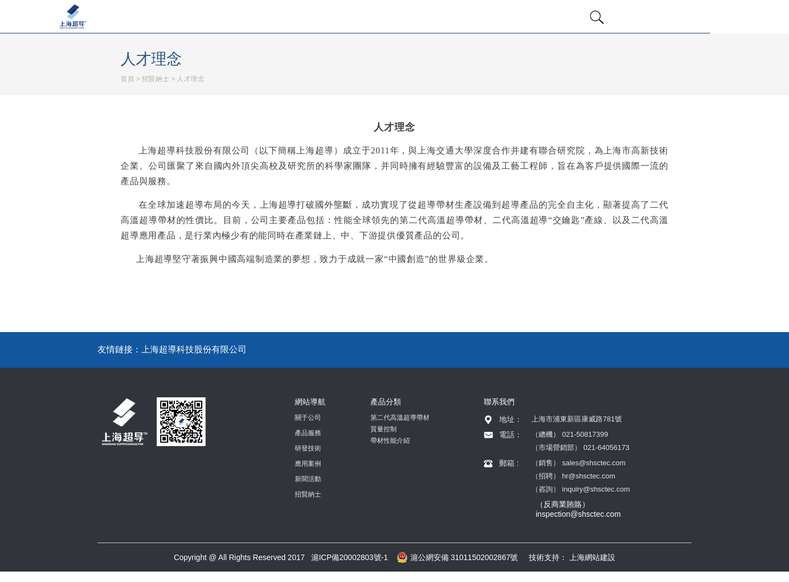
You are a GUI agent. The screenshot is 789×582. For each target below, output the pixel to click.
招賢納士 (155, 79)
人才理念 (190, 79)
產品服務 (308, 433)
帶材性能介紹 (390, 440)
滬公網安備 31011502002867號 (457, 557)
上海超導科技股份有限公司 (194, 349)
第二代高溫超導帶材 (400, 417)
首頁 (127, 79)
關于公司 (308, 417)
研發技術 (308, 448)
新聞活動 (308, 479)
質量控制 (383, 429)
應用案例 (308, 463)
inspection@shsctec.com (578, 514)
